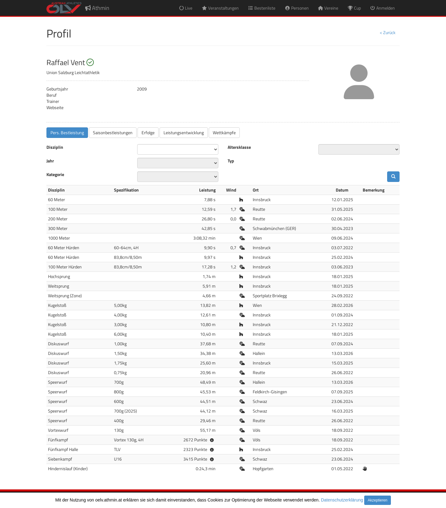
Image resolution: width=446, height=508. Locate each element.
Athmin (97, 8)
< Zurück (388, 32)
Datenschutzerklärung (342, 499)
